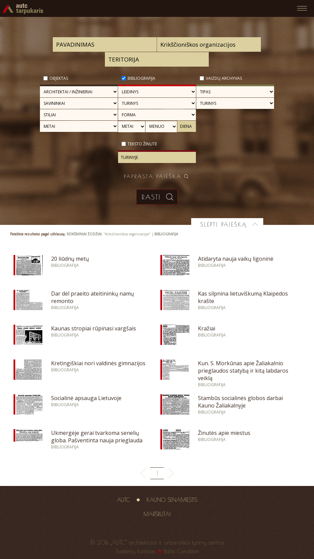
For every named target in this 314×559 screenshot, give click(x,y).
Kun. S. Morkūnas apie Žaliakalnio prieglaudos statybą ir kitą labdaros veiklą (243, 370)
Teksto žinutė (142, 144)
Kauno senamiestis (172, 500)
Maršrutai (157, 514)
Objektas (58, 78)
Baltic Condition (181, 551)
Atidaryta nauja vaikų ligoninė (235, 258)
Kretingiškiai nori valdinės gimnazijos (98, 363)
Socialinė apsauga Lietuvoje (86, 398)
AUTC (123, 500)
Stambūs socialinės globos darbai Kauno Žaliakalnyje (240, 401)
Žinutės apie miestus (224, 433)
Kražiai (206, 328)
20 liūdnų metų (70, 258)
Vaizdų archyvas (224, 78)
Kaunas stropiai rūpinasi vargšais (93, 328)
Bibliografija (141, 78)
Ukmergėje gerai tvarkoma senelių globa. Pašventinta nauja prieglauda (96, 436)
